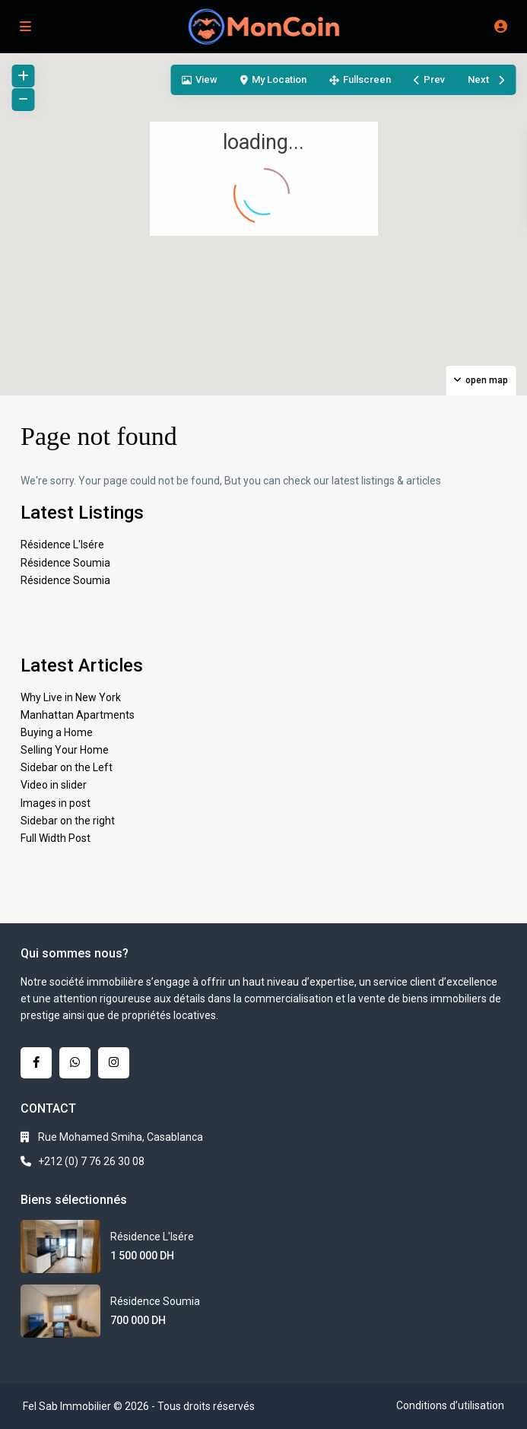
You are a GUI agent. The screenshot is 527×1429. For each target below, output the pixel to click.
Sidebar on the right (68, 821)
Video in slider (54, 785)
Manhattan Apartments (78, 715)
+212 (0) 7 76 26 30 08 (91, 1161)
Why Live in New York (71, 697)
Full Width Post (55, 838)
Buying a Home (57, 732)
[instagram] (113, 1062)
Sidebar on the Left (67, 767)
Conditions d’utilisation (450, 1405)
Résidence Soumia (65, 563)
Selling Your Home (65, 750)
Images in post (55, 803)
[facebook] (36, 1062)
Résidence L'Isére (62, 544)
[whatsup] (74, 1062)
